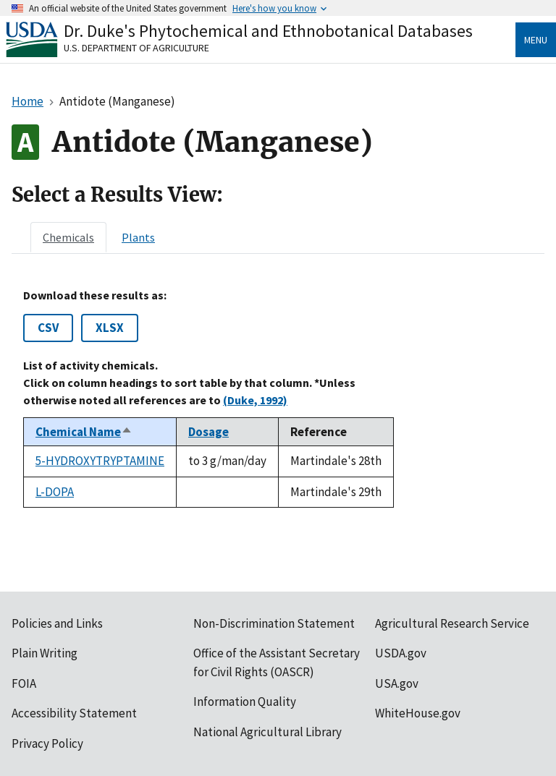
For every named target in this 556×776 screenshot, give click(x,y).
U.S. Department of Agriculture (136, 47)
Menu (535, 39)
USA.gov (396, 683)
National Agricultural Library (267, 732)
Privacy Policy (47, 743)
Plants (138, 237)
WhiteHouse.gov (417, 713)
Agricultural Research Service (452, 623)
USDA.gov (400, 653)
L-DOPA (54, 492)
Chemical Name (83, 432)
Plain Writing (44, 653)
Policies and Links (57, 623)
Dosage (208, 432)
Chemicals (68, 237)
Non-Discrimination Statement (274, 623)
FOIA (24, 683)
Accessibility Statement (74, 713)
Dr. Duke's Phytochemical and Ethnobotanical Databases (268, 30)
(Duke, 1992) (255, 400)
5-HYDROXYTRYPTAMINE (99, 461)
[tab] (68, 237)
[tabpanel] (278, 398)
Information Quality (244, 701)
